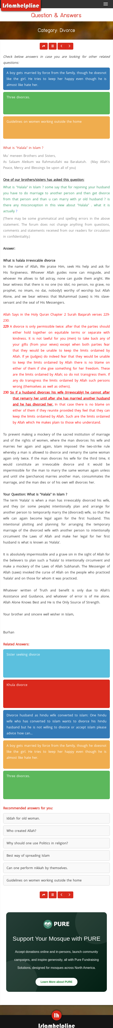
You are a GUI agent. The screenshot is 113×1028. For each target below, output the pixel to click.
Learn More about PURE (56, 981)
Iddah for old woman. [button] (23, 818)
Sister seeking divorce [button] (23, 654)
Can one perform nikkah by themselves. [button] (37, 868)
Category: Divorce (56, 31)
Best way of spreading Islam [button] (28, 855)
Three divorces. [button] (18, 97)
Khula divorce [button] (17, 685)
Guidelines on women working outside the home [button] (44, 121)
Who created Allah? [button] (21, 831)
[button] (53, 46)
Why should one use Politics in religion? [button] (37, 843)
